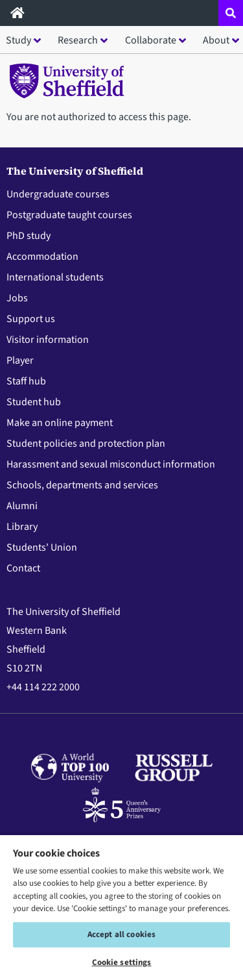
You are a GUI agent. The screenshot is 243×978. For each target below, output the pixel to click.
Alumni (22, 506)
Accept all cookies (121, 934)
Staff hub (26, 381)
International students (55, 277)
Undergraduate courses (58, 194)
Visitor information (47, 339)
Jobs (17, 298)
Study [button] (18, 40)
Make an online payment (59, 423)
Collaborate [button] (150, 40)
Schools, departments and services (82, 485)
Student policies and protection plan (85, 443)
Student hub (33, 402)
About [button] (216, 40)
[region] (121, 906)
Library (22, 527)
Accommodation (42, 256)
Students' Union (41, 547)
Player (20, 360)
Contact (23, 568)
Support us (30, 319)
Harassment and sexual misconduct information (110, 464)
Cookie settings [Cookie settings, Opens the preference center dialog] (122, 962)
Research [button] (78, 40)
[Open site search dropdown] (230, 13)
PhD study (28, 236)
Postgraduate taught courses (69, 215)
